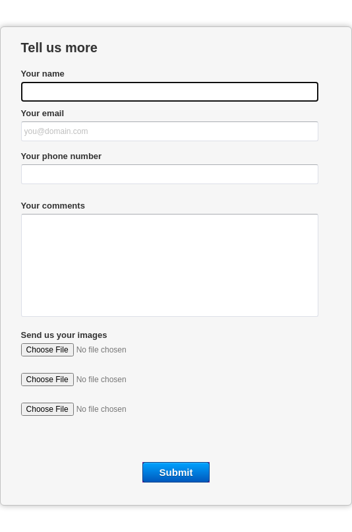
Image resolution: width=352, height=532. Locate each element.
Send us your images (64, 335)
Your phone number (61, 156)
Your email (43, 113)
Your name (43, 74)
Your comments (53, 206)
